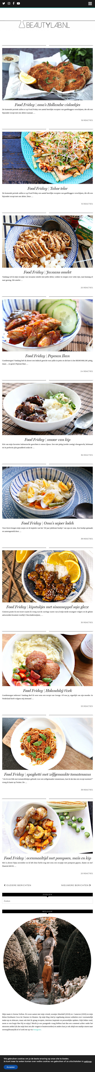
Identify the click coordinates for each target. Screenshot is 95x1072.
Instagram (37, 1029)
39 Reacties (87, 539)
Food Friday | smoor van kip (47, 439)
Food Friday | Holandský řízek (47, 690)
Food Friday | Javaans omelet (47, 272)
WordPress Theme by (47, 1069)
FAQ (35, 1064)
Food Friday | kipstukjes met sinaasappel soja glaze (47, 607)
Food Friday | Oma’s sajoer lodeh (47, 523)
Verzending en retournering (57, 1064)
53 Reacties (87, 706)
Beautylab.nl (21, 1064)
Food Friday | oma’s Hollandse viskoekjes (47, 104)
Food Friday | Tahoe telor (48, 188)
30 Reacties (87, 622)
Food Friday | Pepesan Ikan (47, 356)
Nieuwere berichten (76, 885)
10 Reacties (87, 204)
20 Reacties (87, 288)
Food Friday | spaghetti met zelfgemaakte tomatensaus (47, 774)
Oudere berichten (17, 885)
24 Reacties (87, 371)
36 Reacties (87, 455)
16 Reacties (87, 120)
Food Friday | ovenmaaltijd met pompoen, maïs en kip (47, 858)
